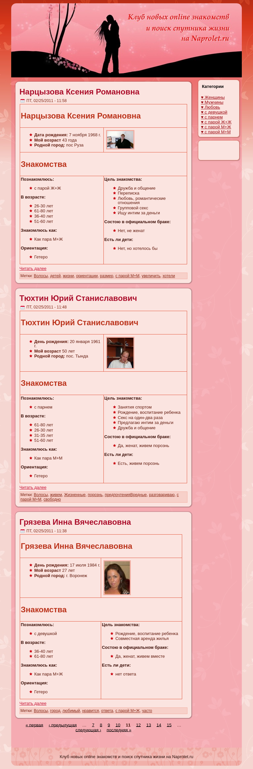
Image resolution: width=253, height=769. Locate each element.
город (55, 710)
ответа (107, 710)
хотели (168, 276)
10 (118, 724)
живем (56, 494)
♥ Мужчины (212, 102)
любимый (71, 710)
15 (169, 724)
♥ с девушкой (214, 112)
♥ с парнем (212, 117)
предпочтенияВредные (126, 494)
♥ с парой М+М (216, 131)
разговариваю (162, 494)
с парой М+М (127, 276)
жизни (68, 276)
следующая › (88, 729)
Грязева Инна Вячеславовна (75, 521)
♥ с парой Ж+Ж (216, 121)
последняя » (119, 729)
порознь (95, 494)
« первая (34, 724)
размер (106, 276)
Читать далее (32, 268)
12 (138, 724)
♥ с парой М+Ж (216, 126)
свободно (52, 499)
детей (55, 276)
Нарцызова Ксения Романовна (79, 91)
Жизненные (75, 494)
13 (148, 724)
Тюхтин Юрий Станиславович (78, 298)
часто (147, 710)
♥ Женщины (213, 97)
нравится (90, 710)
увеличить (151, 276)
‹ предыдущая (63, 724)
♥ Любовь (210, 107)
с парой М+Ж (127, 710)
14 (158, 724)
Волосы (41, 276)
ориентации (87, 276)
